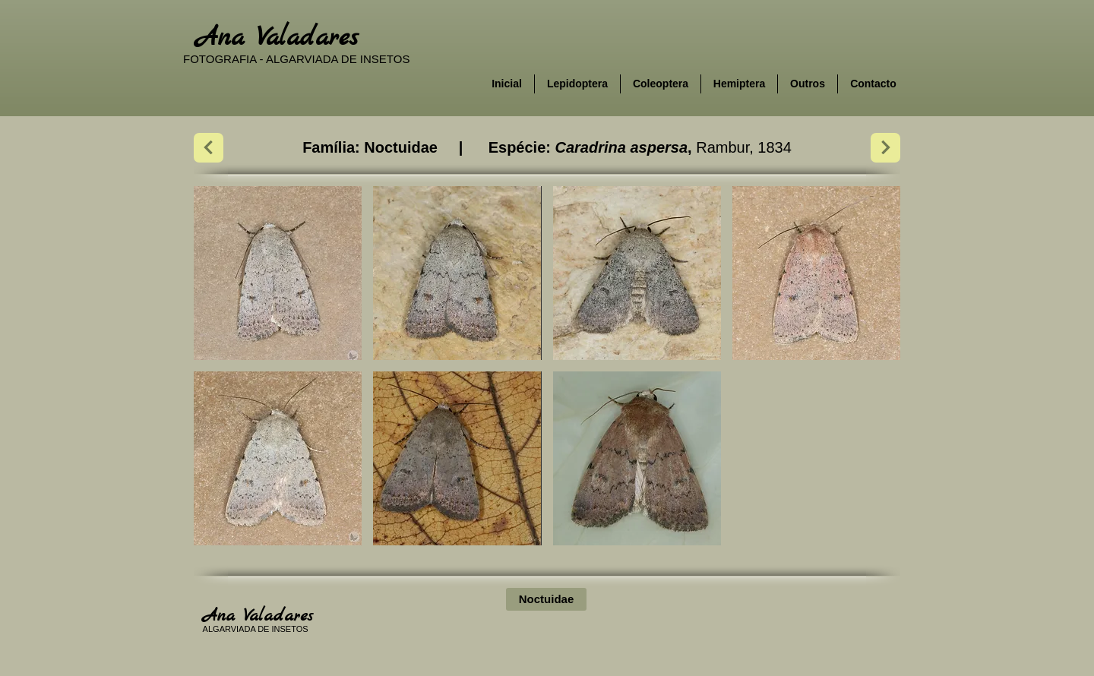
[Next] (208, 148)
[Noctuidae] (546, 599)
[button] (278, 273)
